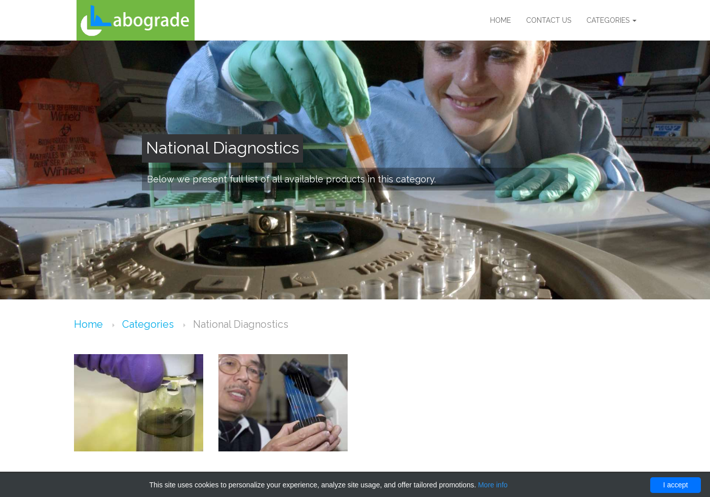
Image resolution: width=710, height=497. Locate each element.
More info (492, 485)
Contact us (548, 20)
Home (500, 20)
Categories (611, 20)
